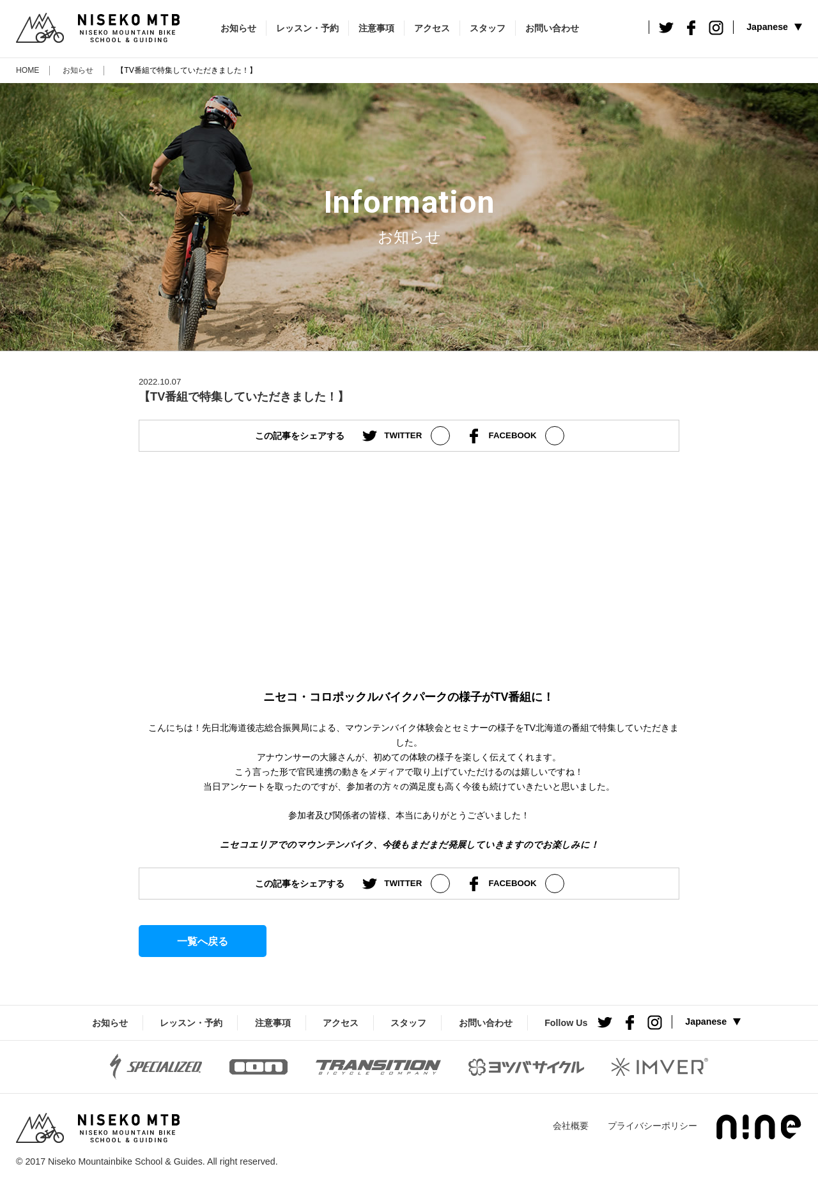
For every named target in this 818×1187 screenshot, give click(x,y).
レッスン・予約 (307, 28)
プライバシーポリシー (652, 1126)
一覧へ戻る (202, 941)
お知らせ (238, 28)
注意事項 (376, 28)
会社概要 (571, 1126)
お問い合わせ (552, 28)
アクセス (432, 28)
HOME (27, 70)
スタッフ (487, 28)
